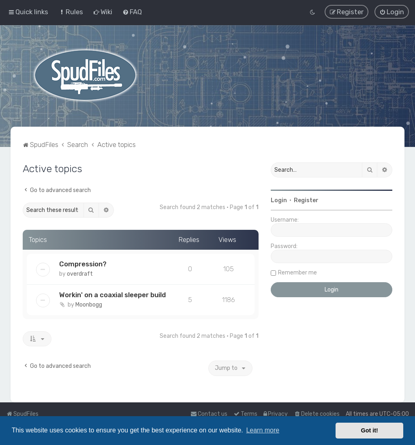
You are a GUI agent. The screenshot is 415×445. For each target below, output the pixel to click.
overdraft (80, 273)
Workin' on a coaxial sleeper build (112, 294)
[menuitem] (70, 12)
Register (306, 199)
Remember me (297, 271)
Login (279, 199)
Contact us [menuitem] (208, 413)
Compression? (83, 263)
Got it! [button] (369, 430)
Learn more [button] (262, 430)
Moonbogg (88, 303)
